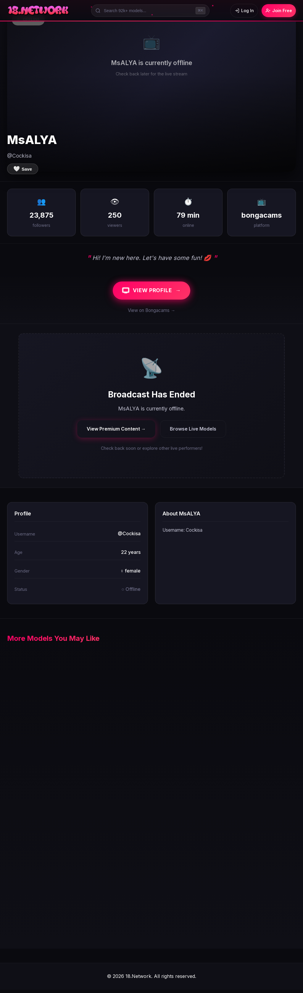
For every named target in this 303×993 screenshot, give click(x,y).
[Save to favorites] (22, 169)
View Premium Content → (116, 432)
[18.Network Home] (38, 11)
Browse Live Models (193, 432)
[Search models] (147, 10)
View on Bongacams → (151, 313)
